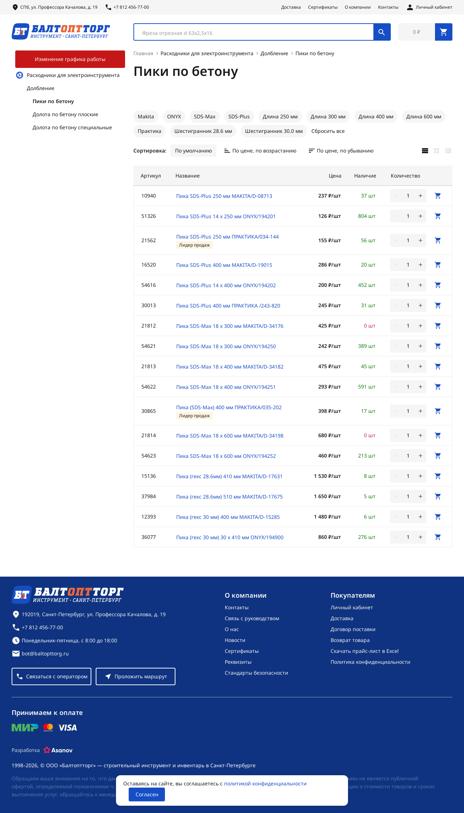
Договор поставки (353, 629)
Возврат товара (350, 640)
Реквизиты (238, 661)
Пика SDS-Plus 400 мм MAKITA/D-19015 (224, 264)
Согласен (147, 794)
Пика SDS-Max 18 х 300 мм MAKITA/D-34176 (229, 325)
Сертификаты (322, 7)
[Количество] (408, 196)
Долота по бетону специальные (72, 127)
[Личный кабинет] (429, 7)
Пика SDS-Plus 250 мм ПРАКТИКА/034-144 (227, 236)
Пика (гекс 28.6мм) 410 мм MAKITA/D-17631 (229, 476)
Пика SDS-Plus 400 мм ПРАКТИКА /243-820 (228, 305)
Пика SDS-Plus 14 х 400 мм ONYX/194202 (226, 285)
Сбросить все (328, 130)
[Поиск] (381, 32)
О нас (232, 629)
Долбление (40, 88)
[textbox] (257, 33)
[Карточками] (436, 150)
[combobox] (262, 32)
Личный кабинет (352, 607)
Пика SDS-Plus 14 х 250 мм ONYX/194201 (226, 216)
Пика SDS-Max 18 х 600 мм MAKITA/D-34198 (229, 435)
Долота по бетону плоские (65, 114)
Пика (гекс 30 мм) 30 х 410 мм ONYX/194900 (229, 537)
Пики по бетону (53, 101)
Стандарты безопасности (256, 672)
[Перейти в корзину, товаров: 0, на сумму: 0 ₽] (425, 32)
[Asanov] (58, 750)
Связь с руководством (252, 618)
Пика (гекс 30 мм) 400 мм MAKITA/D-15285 (228, 516)
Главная (143, 53)
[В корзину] (437, 195)
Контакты (388, 7)
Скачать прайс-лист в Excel (365, 650)
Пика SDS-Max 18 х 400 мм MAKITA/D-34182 (229, 366)
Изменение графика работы (70, 59)
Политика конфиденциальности (370, 661)
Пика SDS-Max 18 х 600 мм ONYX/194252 (226, 455)
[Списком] (448, 150)
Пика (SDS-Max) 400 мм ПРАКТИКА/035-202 (229, 407)
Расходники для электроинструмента (67, 75)
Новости (235, 640)
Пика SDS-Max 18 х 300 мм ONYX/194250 (226, 346)
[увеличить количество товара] (420, 195)
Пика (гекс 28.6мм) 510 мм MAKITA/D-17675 (229, 496)
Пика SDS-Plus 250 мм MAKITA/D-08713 (224, 195)
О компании (358, 7)
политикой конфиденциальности (265, 783)
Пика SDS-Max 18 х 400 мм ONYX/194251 (226, 386)
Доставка (291, 7)
